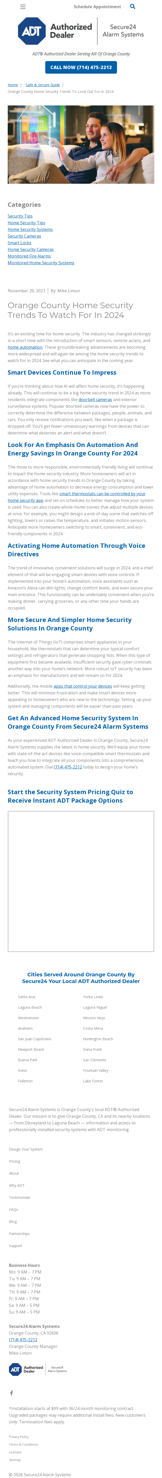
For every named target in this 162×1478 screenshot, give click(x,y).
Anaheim (25, 1028)
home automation (25, 347)
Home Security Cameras (31, 249)
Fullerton (25, 1080)
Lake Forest (93, 1080)
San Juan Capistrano (34, 1038)
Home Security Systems (30, 229)
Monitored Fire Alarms (29, 256)
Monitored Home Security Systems (41, 263)
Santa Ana (26, 996)
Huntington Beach (98, 1038)
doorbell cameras (95, 399)
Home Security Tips (26, 223)
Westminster (28, 1017)
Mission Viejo (94, 1017)
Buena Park (27, 1059)
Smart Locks (19, 243)
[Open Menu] (22, 7)
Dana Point (92, 1049)
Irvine (22, 1070)
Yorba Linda (93, 996)
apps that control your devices (83, 686)
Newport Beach (31, 1049)
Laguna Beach (30, 1007)
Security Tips (20, 216)
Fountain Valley (95, 1070)
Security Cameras (24, 236)
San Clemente (94, 1059)
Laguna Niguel (95, 1007)
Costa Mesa (93, 1028)
